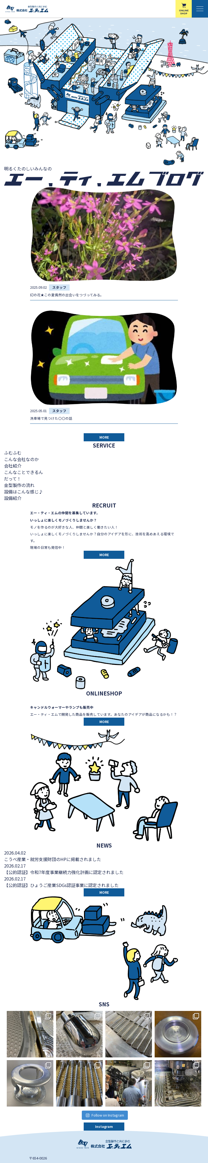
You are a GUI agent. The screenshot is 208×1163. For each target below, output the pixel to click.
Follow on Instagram (105, 1115)
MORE (104, 437)
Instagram (104, 1126)
